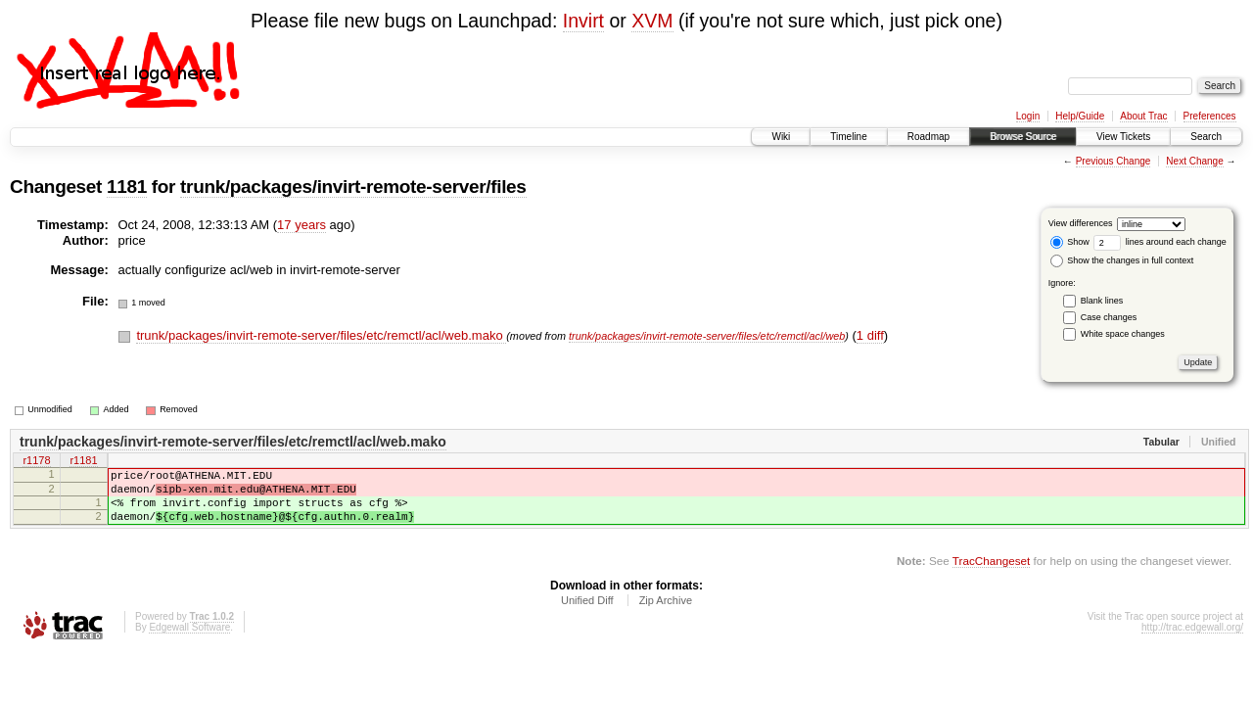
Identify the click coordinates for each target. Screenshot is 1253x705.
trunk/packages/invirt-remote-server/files (353, 186)
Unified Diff (587, 615)
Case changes (1109, 317)
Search (1206, 136)
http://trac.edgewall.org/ (1192, 641)
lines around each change (1160, 242)
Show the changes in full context (1122, 260)
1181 (127, 186)
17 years (301, 224)
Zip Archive (665, 615)
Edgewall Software (189, 641)
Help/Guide (1079, 116)
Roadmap (928, 136)
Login (1028, 116)
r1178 (36, 462)
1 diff (870, 335)
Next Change (1194, 161)
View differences (1080, 223)
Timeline (848, 136)
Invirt (583, 20)
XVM (652, 20)
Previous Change (1113, 161)
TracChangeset (991, 575)
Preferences (1209, 116)
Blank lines (1102, 301)
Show (1070, 242)
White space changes (1123, 334)
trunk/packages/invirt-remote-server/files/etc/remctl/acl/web (707, 336)
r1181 (83, 462)
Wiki (780, 136)
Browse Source (1023, 136)
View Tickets (1123, 136)
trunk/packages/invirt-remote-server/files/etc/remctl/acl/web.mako (321, 335)
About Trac (1143, 116)
